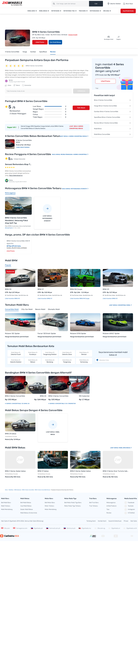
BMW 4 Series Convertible (15, 396)
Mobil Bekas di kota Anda (28, 513)
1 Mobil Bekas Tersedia (22, 147)
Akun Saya (128, 4)
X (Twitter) (129, 513)
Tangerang (66, 361)
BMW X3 (106, 289)
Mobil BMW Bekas (125, 448)
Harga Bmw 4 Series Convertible (112, 106)
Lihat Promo (40, 42)
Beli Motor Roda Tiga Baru (72, 502)
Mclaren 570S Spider (78, 333)
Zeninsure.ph (69, 528)
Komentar (26, 85)
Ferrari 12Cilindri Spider (47, 333)
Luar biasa (49, 106)
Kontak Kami (102, 521)
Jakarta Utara (66, 353)
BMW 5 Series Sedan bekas (80, 471)
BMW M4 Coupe (76, 289)
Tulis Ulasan (81, 108)
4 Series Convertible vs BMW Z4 (17, 403)
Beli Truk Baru (94, 502)
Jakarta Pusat (15, 353)
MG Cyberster (84, 396)
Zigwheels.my (85, 528)
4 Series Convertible (12, 52)
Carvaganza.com (20, 528)
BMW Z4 (43, 396)
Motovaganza (94, 11)
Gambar (33, 52)
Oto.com (5, 528)
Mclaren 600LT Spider (111, 333)
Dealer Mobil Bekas (26, 509)
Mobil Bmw (112, 129)
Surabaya (32, 353)
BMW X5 (8, 289)
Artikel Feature (111, 506)
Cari (96, 3)
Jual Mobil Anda (128, 11)
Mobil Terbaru (5, 506)
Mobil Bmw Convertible (112, 134)
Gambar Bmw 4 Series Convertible (112, 111)
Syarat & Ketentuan (115, 521)
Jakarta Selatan (15, 361)
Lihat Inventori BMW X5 (12, 298)
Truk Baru (82, 11)
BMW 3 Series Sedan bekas (15, 471)
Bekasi (32, 361)
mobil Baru (11, 489)
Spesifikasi (43, 52)
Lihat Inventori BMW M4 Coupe (79, 298)
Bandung (49, 361)
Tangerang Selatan (49, 353)
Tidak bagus (49, 117)
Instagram (129, 509)
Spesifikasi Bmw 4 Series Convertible (112, 117)
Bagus (49, 111)
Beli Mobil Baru (6, 502)
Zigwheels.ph (37, 528)
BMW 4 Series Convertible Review (42, 489)
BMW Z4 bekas (10, 434)
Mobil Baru (31, 11)
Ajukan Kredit (72, 35)
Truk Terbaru (93, 506)
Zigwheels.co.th (130, 528)
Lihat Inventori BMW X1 (45, 298)
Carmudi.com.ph (53, 528)
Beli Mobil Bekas (25, 502)
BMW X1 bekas (43, 471)
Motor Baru (55, 11)
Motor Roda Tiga (69, 11)
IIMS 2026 (106, 11)
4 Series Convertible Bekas (78, 136)
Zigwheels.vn (114, 528)
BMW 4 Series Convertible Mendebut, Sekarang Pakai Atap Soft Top (16, 220)
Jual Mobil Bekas (25, 506)
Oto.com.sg (99, 528)
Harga (25, 52)
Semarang (84, 361)
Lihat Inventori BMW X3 (110, 298)
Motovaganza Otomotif (79, 188)
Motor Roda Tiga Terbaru (72, 506)
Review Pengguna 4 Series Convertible (74, 154)
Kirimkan (81, 91)
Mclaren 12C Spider (12, 333)
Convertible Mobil (125, 305)
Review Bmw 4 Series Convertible (112, 123)
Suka (8, 85)
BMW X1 (41, 289)
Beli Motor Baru (50, 502)
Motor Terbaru (49, 506)
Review (53, 52)
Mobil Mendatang (6, 509)
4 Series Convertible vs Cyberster (62, 403)
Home (6, 489)
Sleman (84, 353)
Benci (16, 85)
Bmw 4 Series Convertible (112, 100)
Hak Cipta (133, 521)
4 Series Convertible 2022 (24, 141)
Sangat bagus (49, 109)
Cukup (49, 114)
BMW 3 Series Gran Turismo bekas (116, 471)
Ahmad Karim (9, 228)
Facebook (129, 502)
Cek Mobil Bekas (55, 42)
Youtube (128, 506)
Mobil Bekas (43, 11)
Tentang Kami (91, 521)
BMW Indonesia (17, 489)
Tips (108, 509)
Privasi (126, 521)
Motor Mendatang (50, 509)
